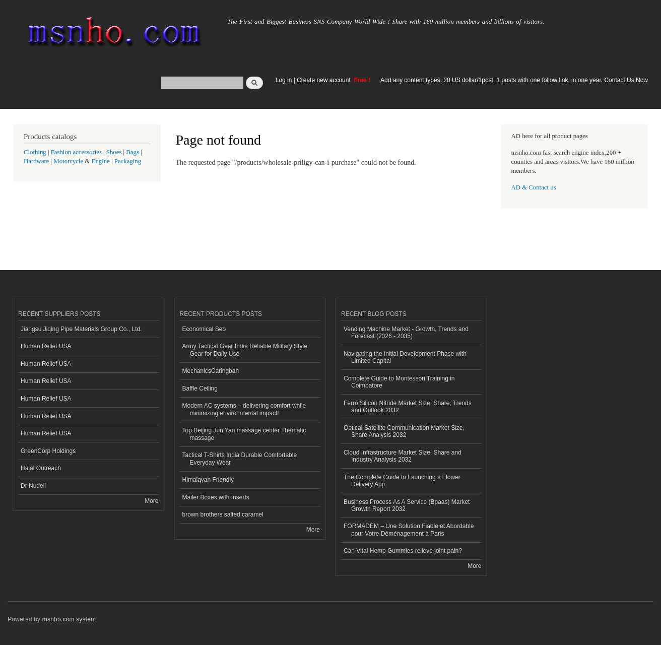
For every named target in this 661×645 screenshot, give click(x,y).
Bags (132, 152)
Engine (101, 161)
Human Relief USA (46, 346)
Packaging (127, 161)
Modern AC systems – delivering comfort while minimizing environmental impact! (244, 409)
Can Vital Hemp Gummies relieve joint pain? (403, 550)
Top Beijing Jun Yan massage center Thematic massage (244, 434)
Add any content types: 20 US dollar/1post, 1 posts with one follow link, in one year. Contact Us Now (514, 80)
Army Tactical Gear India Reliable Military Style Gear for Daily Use (244, 350)
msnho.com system (69, 619)
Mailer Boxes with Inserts (215, 497)
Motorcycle (68, 161)
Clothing (35, 152)
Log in (284, 80)
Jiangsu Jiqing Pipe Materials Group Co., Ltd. (81, 329)
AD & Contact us (533, 187)
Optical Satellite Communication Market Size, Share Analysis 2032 (404, 431)
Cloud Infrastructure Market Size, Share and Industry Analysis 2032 (402, 456)
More (151, 500)
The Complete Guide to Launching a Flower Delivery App (402, 481)
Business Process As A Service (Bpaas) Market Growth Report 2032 (407, 505)
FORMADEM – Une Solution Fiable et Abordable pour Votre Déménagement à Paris (409, 530)
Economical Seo (204, 329)
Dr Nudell (33, 485)
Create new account (324, 80)
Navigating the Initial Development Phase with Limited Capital (405, 357)
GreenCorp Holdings (48, 451)
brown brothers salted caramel (222, 514)
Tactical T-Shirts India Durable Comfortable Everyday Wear (239, 459)
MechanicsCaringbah (210, 370)
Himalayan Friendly (208, 479)
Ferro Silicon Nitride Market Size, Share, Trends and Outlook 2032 (408, 407)
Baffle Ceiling (200, 388)
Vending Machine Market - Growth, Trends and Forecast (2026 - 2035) (406, 333)
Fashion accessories (76, 152)
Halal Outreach (41, 468)
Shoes (114, 152)
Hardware (36, 161)
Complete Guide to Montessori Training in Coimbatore (399, 382)
